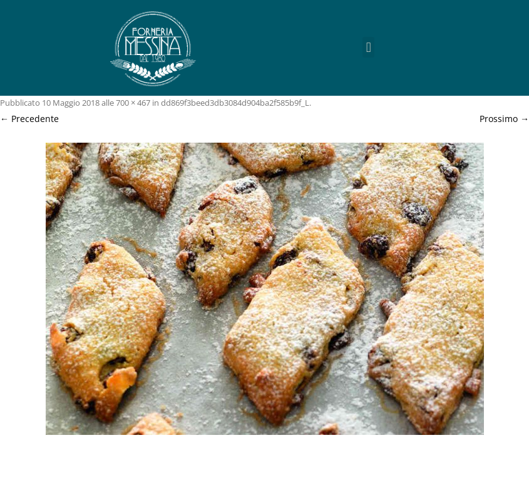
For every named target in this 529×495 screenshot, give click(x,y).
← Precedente (29, 119)
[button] (368, 47)
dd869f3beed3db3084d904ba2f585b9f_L (235, 102)
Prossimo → (504, 119)
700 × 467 (133, 102)
